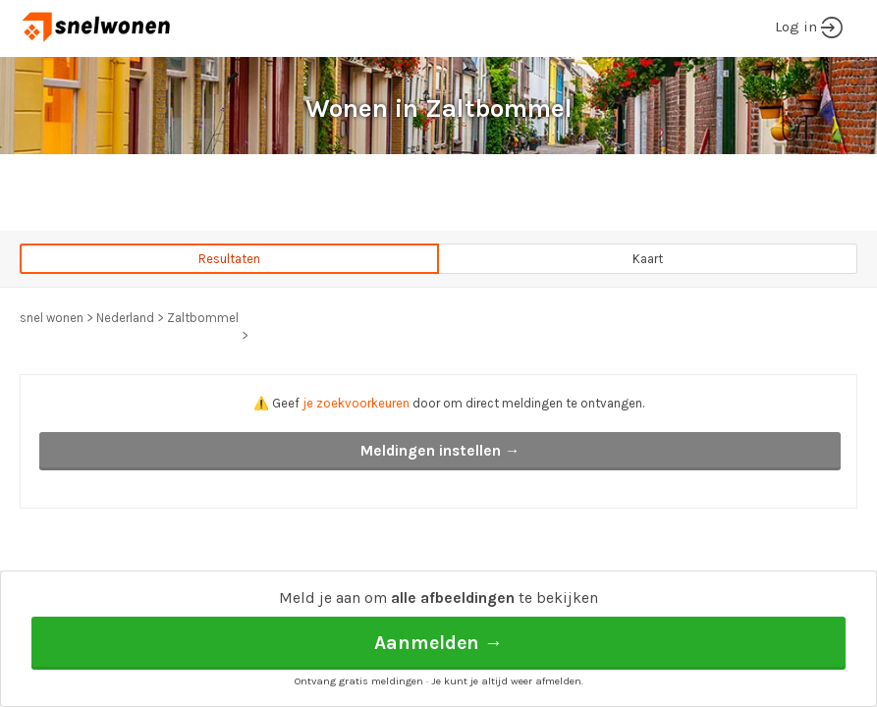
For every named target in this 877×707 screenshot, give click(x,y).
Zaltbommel (203, 317)
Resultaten (229, 258)
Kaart (647, 258)
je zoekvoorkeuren (356, 403)
